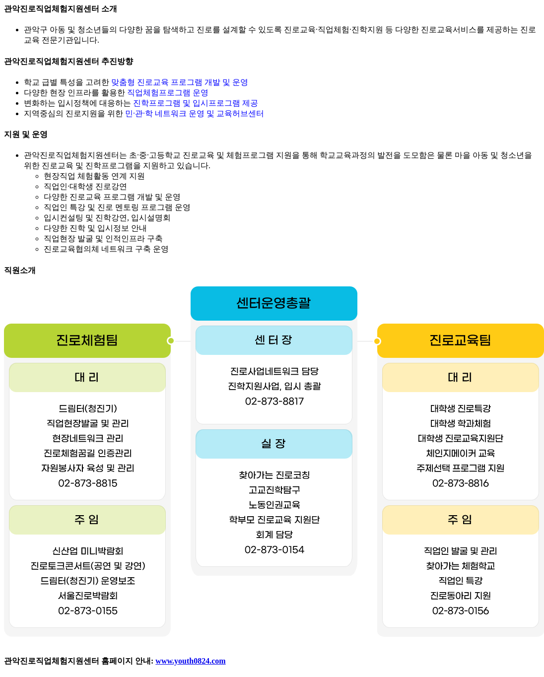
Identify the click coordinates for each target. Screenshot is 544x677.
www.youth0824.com (190, 661)
